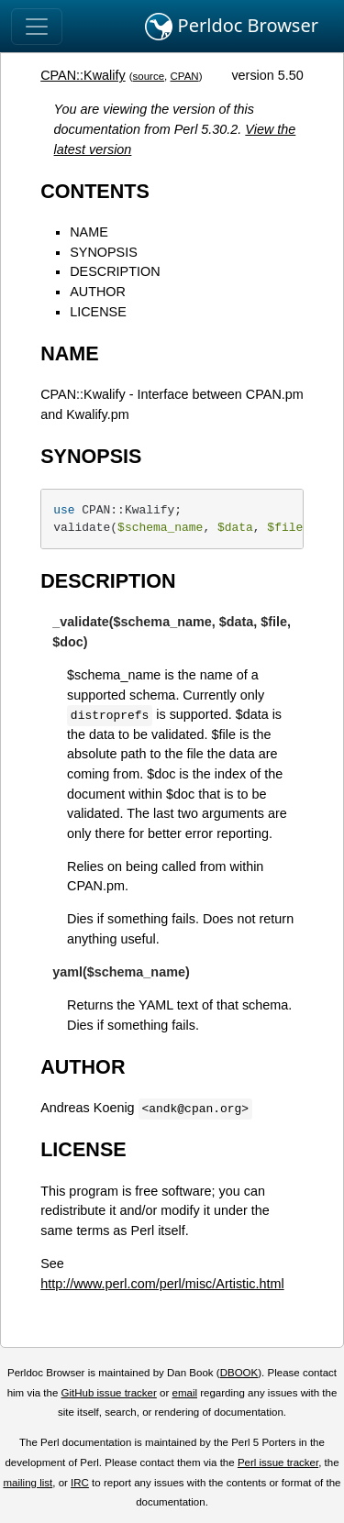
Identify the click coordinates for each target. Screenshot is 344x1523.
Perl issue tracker (278, 1462)
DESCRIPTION (115, 271)
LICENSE (98, 311)
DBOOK (239, 1372)
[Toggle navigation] (36, 26)
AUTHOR (98, 291)
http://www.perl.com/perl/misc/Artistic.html (161, 1283)
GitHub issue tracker (109, 1392)
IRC (80, 1482)
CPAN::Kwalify (83, 75)
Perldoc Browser (231, 26)
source (149, 76)
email (184, 1392)
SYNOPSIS (104, 252)
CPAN (185, 76)
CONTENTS (95, 191)
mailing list (27, 1482)
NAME (89, 232)
